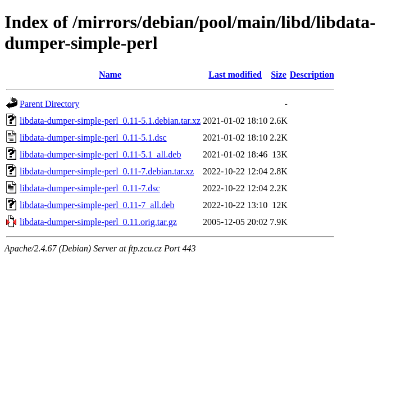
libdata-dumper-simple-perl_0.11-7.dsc (90, 188)
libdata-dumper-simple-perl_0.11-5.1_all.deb (100, 154)
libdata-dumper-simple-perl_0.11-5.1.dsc (93, 137)
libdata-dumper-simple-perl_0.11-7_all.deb (97, 205)
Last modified (235, 74)
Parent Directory (49, 104)
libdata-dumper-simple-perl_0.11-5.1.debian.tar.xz (110, 120)
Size (278, 74)
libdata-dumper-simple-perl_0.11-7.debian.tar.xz (107, 171)
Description (312, 74)
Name (110, 74)
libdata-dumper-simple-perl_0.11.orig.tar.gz (98, 222)
